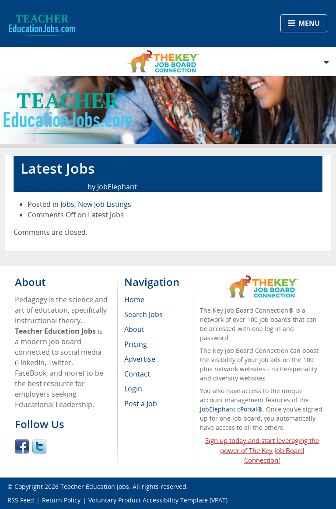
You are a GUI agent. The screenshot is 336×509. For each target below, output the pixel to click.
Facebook (22, 446)
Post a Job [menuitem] (140, 403)
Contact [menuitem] (137, 374)
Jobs (67, 204)
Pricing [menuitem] (135, 344)
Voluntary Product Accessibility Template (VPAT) (158, 500)
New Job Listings (104, 204)
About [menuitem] (134, 329)
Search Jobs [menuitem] (143, 314)
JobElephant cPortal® (231, 409)
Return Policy (61, 500)
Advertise (139, 359)
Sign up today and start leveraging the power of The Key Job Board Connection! (262, 450)
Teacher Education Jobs (94, 486)
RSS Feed (20, 500)
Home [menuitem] (134, 299)
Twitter (39, 446)
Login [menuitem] (133, 389)
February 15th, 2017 (51, 187)
